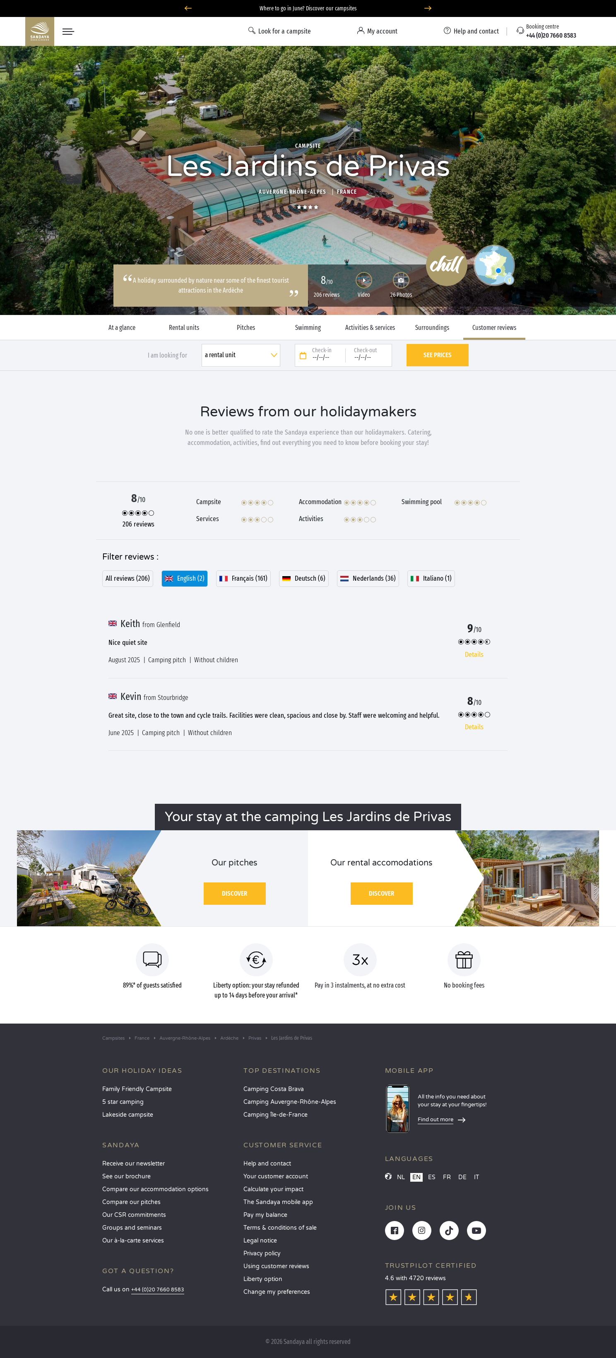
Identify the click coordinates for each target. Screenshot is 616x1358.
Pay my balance (265, 1215)
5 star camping (123, 1102)
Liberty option (262, 1279)
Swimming (308, 328)
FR (447, 1177)
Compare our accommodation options (155, 1189)
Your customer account (275, 1176)
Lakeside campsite (127, 1114)
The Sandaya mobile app (278, 1202)
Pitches (246, 328)
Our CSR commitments (134, 1215)
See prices (438, 355)
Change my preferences (276, 1292)
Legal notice (260, 1240)
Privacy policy (262, 1253)
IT (476, 1177)
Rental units (184, 328)
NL (401, 1177)
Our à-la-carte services (133, 1240)
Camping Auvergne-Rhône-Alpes (289, 1102)
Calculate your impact (273, 1189)
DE (462, 1177)
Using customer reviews (276, 1266)
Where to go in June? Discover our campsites (308, 8)
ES (432, 1177)
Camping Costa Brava (273, 1089)
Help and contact (267, 1163)
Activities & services (370, 328)
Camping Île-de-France (275, 1114)
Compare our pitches (131, 1202)
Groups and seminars (132, 1227)
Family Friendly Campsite (137, 1089)
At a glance (121, 328)
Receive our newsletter (133, 1163)
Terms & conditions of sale (280, 1227)
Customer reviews (494, 328)
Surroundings (432, 328)
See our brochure (126, 1176)
